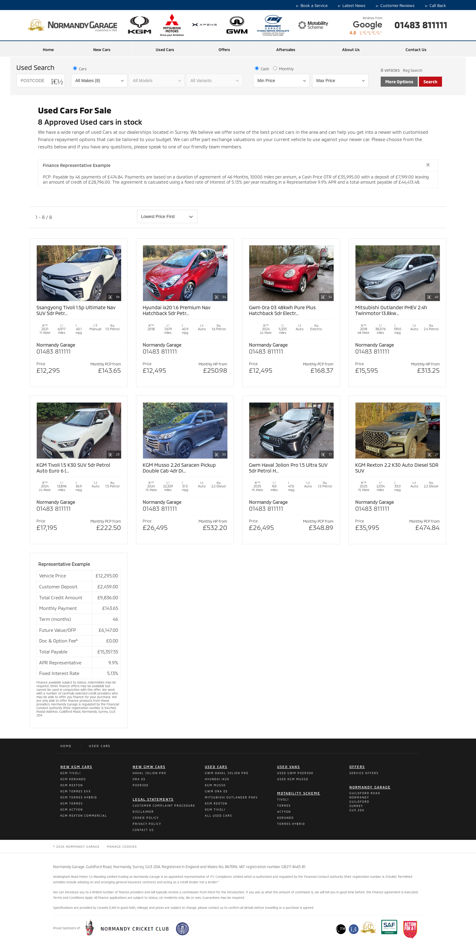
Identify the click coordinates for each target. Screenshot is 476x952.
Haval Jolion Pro (149, 773)
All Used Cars (218, 815)
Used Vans (288, 767)
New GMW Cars (149, 767)
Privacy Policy (147, 824)
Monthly (283, 68)
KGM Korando (73, 779)
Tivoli (283, 799)
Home (48, 49)
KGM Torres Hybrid (78, 797)
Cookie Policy (146, 817)
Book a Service (312, 5)
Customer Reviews (395, 5)
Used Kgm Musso (292, 779)
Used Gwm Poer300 (295, 773)
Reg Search (412, 70)
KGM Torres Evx (75, 791)
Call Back (435, 5)
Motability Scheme (298, 793)
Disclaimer (143, 811)
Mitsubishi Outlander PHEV (231, 797)
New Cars (101, 49)
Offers (224, 49)
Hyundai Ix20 (217, 779)
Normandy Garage (370, 787)
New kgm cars (76, 767)
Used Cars (165, 49)
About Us (351, 49)
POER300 (140, 785)
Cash (261, 68)
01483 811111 (420, 24)
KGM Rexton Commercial (83, 815)
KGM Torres (71, 803)
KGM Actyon (71, 809)
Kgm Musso (215, 785)
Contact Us (416, 49)
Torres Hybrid (291, 824)
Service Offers (364, 773)
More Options (399, 81)
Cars (79, 68)
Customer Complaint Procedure (164, 805)
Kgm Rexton (216, 803)
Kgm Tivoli (215, 809)
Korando (285, 817)
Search (430, 81)
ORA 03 (139, 779)
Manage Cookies (122, 846)
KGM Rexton (71, 785)
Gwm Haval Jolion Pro (227, 773)
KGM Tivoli (70, 773)
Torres (284, 805)
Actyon (284, 811)
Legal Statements (153, 799)
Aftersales (285, 49)
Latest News (351, 5)
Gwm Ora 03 (216, 791)
